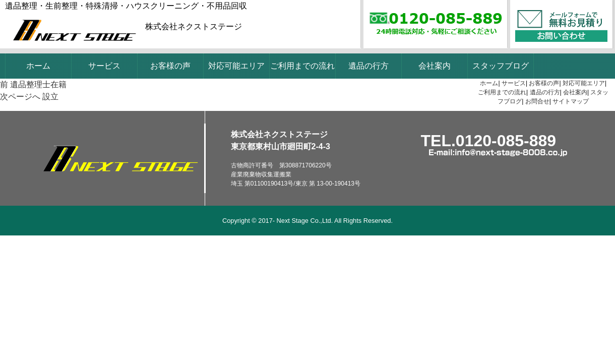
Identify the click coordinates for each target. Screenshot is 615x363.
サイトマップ (570, 101)
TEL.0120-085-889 (489, 141)
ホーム (38, 66)
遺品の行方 (368, 66)
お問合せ (537, 101)
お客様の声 (170, 66)
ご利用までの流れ (302, 66)
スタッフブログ (500, 66)
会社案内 (434, 66)
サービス (104, 66)
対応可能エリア (236, 66)
